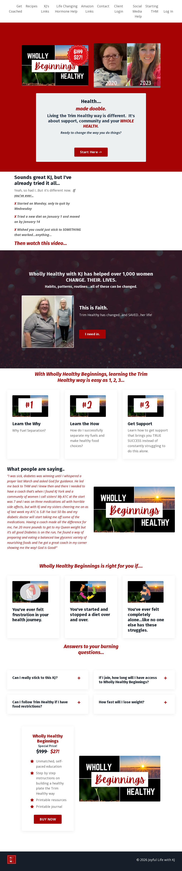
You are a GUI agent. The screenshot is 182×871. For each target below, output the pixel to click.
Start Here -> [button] (91, 152)
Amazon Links (87, 8)
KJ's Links (45, 8)
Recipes (31, 6)
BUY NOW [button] (48, 822)
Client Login (118, 8)
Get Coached (15, 8)
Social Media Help (137, 11)
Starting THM (151, 8)
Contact (103, 6)
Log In (168, 11)
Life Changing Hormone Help (66, 8)
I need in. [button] (92, 335)
